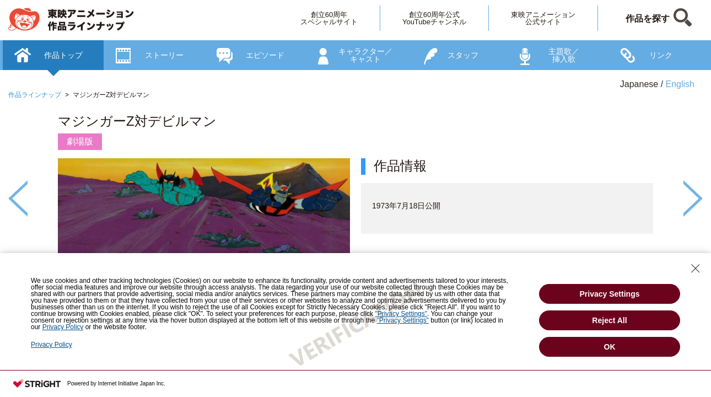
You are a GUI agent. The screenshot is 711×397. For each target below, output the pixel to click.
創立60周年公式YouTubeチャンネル (434, 18)
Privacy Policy (51, 344)
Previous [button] (18, 198)
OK (610, 346)
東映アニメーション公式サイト (543, 18)
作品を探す (648, 18)
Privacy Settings (610, 293)
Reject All (609, 320)
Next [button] (693, 198)
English (680, 84)
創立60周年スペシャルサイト (329, 18)
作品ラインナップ (34, 95)
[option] (355, 229)
